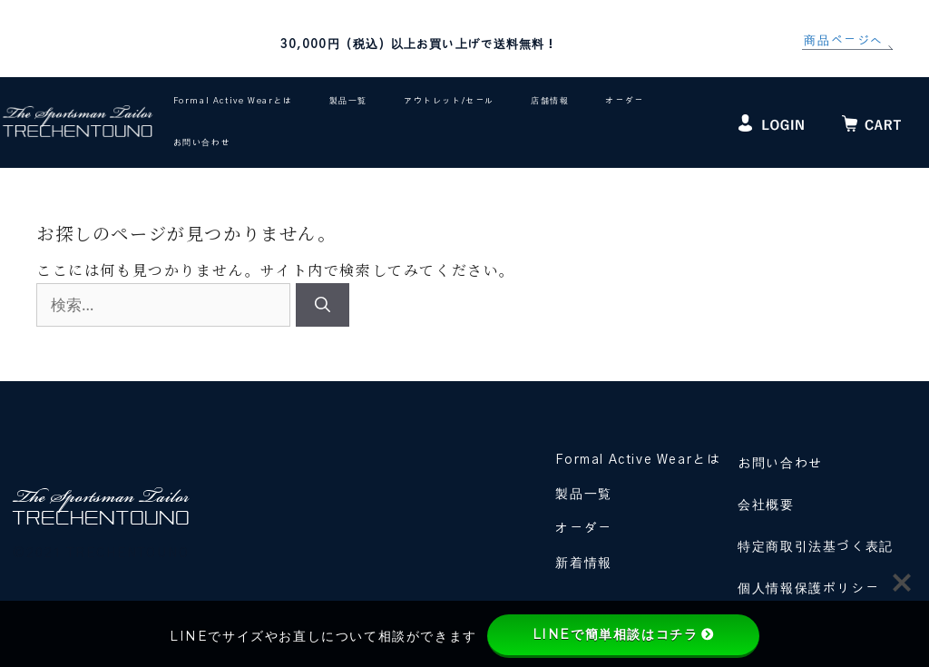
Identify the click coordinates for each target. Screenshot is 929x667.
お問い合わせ (202, 143)
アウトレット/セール (449, 101)
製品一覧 (348, 101)
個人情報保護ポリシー (808, 589)
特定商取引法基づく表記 (816, 547)
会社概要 (766, 505)
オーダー (624, 101)
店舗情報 (550, 101)
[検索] (322, 305)
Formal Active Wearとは (233, 101)
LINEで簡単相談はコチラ (624, 634)
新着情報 (583, 563)
